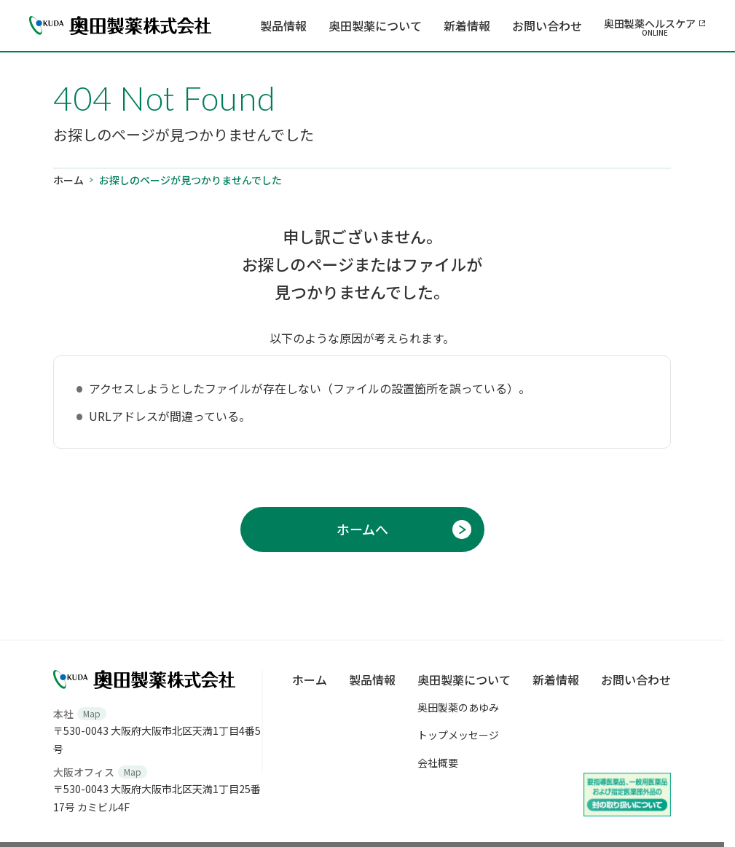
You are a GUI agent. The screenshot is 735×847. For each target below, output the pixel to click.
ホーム (68, 180)
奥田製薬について (375, 25)
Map (92, 713)
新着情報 (467, 25)
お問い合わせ (547, 25)
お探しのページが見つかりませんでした (190, 180)
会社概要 (437, 762)
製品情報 (283, 25)
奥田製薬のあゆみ (458, 707)
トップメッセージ (458, 735)
